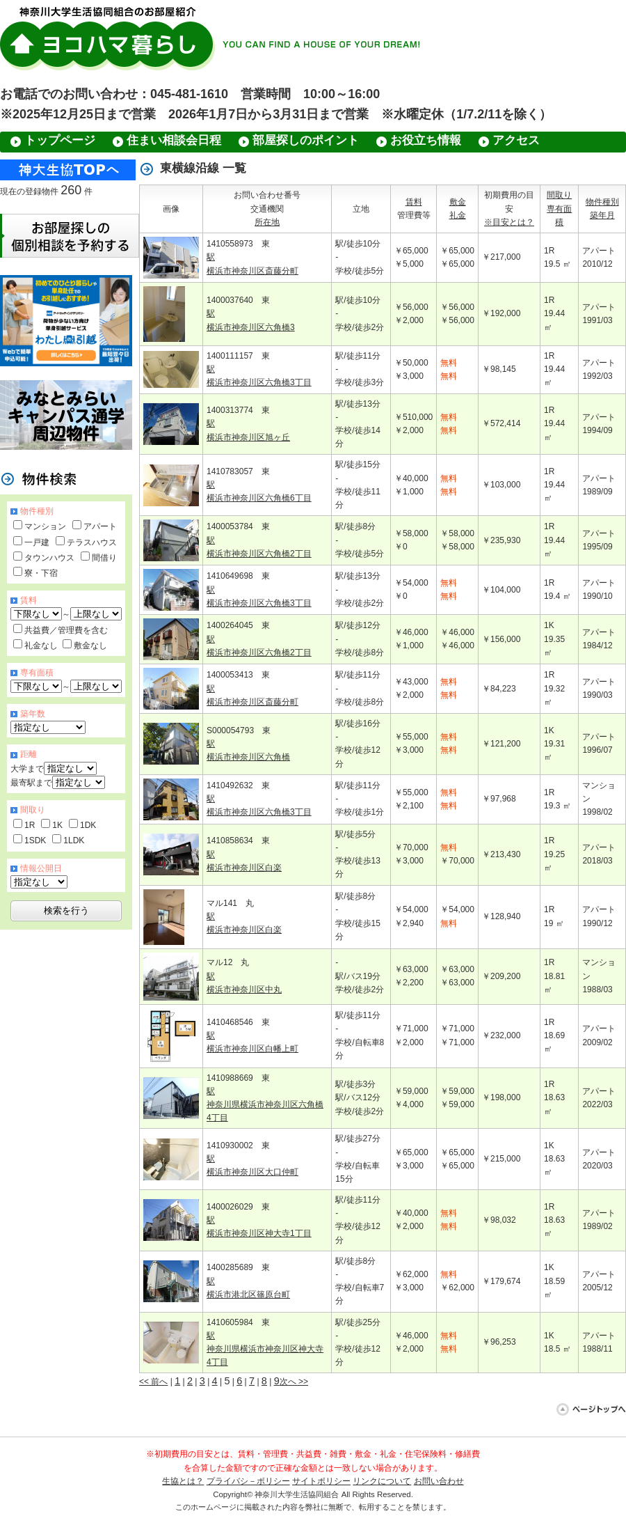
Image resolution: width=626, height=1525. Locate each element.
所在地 (267, 222)
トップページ (59, 140)
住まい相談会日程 (174, 140)
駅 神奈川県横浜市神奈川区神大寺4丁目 (265, 1349)
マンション (45, 526)
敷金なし (90, 645)
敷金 (457, 202)
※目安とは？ (509, 222)
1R (29, 825)
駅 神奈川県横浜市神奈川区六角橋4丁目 (265, 1104)
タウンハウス (49, 558)
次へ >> (294, 1381)
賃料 (414, 202)
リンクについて (382, 1481)
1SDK (35, 840)
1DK (88, 825)
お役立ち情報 (425, 140)
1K (57, 825)
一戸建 (36, 542)
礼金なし (41, 645)
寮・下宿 (41, 573)
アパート (100, 526)
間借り (104, 558)
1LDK (73, 840)
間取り (559, 195)
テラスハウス (92, 542)
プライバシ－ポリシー (248, 1481)
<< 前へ (153, 1381)
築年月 (602, 215)
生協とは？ (183, 1481)
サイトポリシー (321, 1481)
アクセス (516, 140)
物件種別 (602, 202)
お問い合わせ (439, 1481)
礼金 (457, 215)
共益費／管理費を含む (66, 630)
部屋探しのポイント (305, 140)
